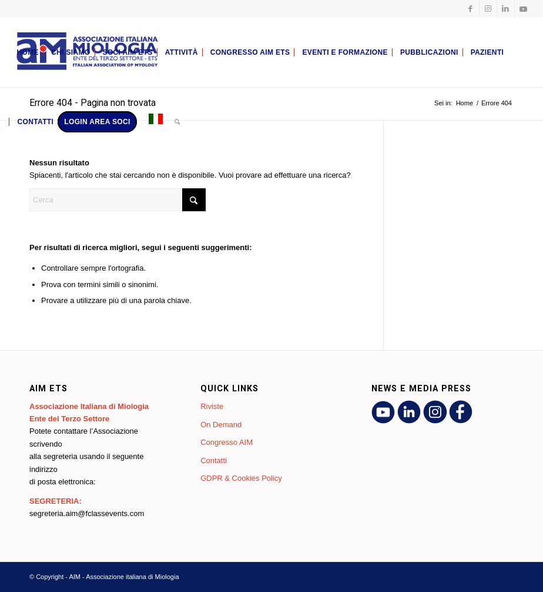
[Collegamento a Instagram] (488, 9)
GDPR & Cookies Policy (241, 478)
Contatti (213, 460)
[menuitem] (27, 52)
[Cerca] (177, 122)
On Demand (221, 424)
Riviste (211, 406)
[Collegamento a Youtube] (523, 9)
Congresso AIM (226, 442)
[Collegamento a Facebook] (470, 9)
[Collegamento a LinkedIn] (505, 9)
